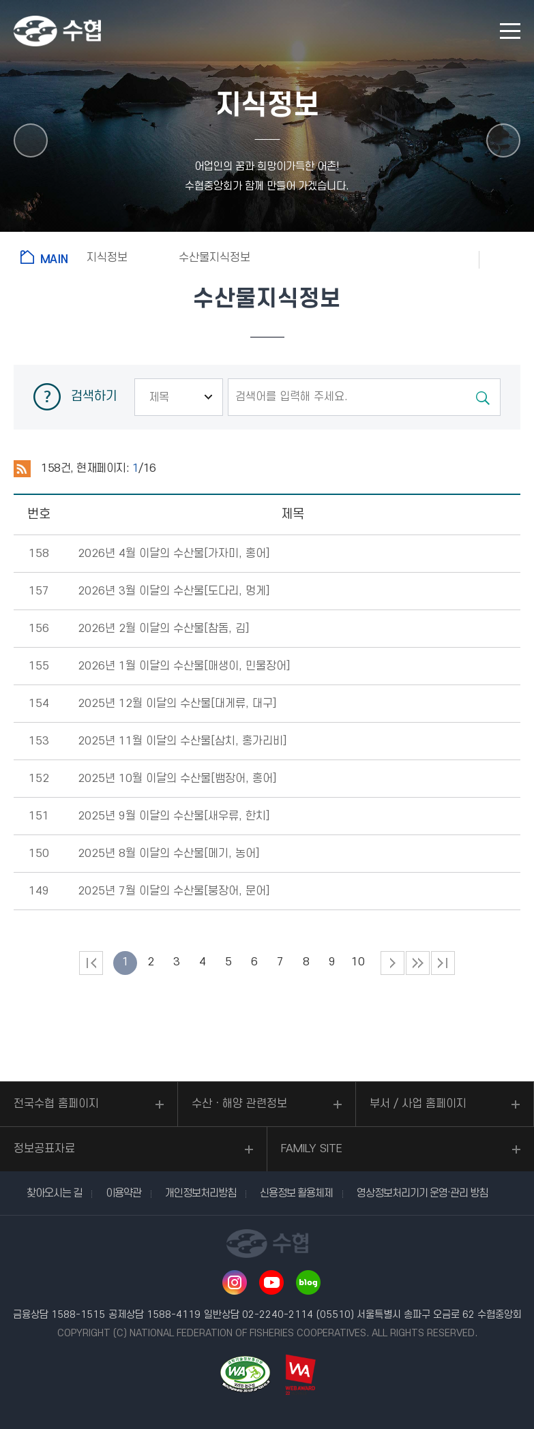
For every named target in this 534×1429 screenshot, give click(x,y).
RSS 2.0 (22, 469)
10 (358, 962)
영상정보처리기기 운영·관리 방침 (422, 1193)
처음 (91, 963)
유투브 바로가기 (271, 1282)
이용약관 (123, 1193)
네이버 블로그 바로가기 (308, 1282)
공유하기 (506, 259)
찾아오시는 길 (54, 1193)
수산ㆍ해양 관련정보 (239, 1104)
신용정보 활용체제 (296, 1193)
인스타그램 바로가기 (234, 1282)
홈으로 (46, 257)
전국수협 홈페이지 (56, 1104)
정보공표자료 (44, 1149)
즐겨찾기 (452, 259)
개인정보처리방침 (200, 1193)
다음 (418, 963)
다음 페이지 (392, 963)
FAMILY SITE (311, 1149)
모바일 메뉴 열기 (510, 31)
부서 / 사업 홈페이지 (418, 1104)
